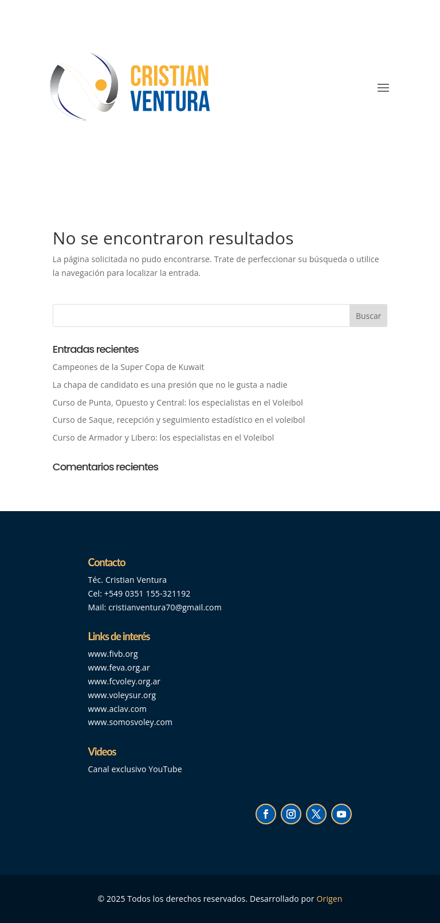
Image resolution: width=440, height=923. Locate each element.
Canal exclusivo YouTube (135, 769)
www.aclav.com (117, 708)
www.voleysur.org (122, 695)
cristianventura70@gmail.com (165, 607)
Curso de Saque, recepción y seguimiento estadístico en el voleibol (179, 419)
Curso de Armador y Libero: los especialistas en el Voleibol (163, 437)
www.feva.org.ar (119, 667)
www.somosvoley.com (130, 721)
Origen (330, 898)
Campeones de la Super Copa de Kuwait (130, 366)
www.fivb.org (113, 653)
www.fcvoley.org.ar (124, 681)
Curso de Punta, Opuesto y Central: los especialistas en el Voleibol (178, 402)
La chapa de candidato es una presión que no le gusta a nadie (170, 384)
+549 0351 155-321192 (147, 593)
